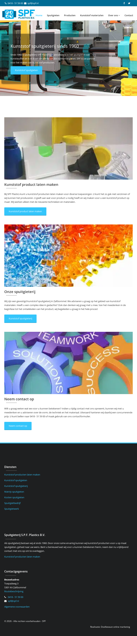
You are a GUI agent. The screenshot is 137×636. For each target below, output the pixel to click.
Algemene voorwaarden (17, 606)
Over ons (114, 15)
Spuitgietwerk (11, 508)
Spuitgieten (53, 15)
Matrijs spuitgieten (14, 491)
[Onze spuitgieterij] (68, 255)
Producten (69, 15)
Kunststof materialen (91, 15)
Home (39, 15)
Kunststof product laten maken (25, 211)
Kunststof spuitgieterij (20, 318)
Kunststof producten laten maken (22, 474)
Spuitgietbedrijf (12, 503)
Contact (129, 15)
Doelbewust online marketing (115, 626)
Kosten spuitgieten (14, 497)
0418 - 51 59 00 (15, 3)
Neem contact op (18, 425)
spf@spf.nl (33, 3)
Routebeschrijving (13, 591)
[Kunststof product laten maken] (68, 148)
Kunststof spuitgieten (26, 70)
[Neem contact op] (68, 363)
